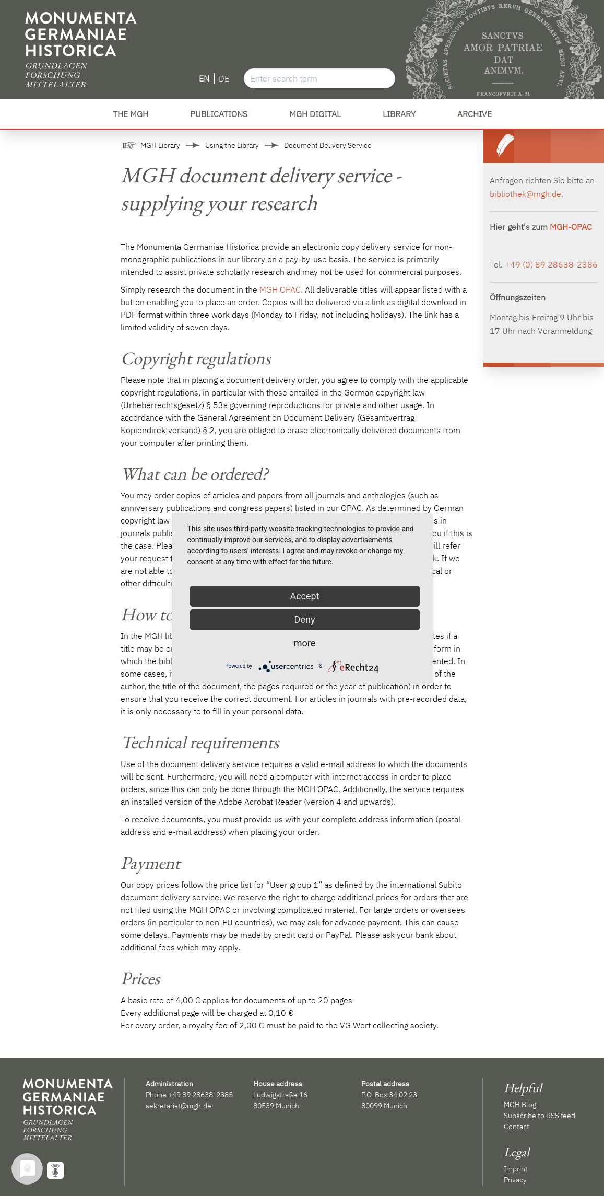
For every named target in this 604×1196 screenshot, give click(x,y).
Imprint (516, 1169)
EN (204, 78)
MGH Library (160, 145)
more (305, 642)
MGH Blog (520, 1104)
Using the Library (232, 145)
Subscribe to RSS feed (539, 1115)
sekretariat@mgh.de (178, 1105)
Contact (516, 1126)
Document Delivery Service (328, 145)
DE (224, 78)
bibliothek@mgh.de (525, 194)
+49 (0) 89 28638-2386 (551, 264)
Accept (304, 595)
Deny (304, 619)
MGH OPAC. (281, 289)
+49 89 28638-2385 (200, 1094)
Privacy (515, 1180)
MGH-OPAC (571, 227)
